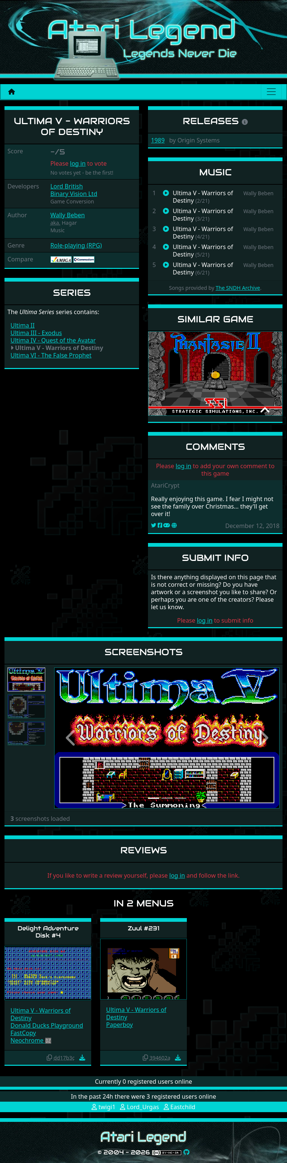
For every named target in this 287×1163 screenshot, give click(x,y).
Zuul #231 (144, 928)
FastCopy (23, 1033)
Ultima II (22, 325)
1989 (158, 140)
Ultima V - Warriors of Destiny (40, 1014)
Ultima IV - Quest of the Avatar (53, 340)
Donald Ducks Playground (46, 1025)
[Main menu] (271, 91)
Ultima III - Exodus (36, 333)
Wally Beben (67, 215)
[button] (71, 738)
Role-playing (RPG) (76, 245)
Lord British (66, 186)
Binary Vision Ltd (74, 194)
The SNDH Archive (238, 287)
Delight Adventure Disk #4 (48, 931)
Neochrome (27, 1040)
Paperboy (119, 1025)
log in (78, 163)
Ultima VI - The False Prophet (51, 355)
